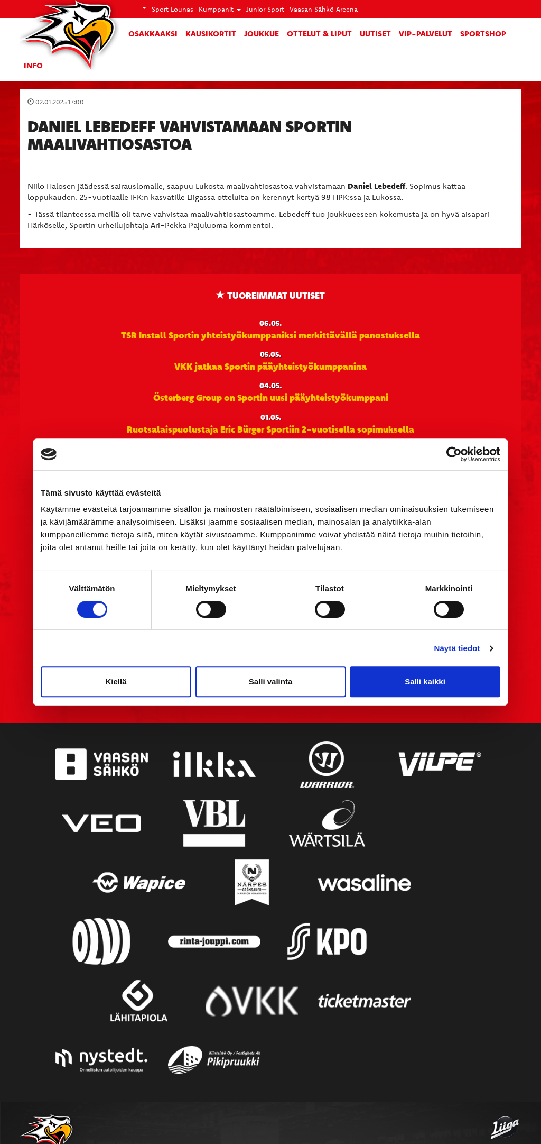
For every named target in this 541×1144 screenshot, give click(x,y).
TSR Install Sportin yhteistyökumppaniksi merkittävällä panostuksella (270, 335)
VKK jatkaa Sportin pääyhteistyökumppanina (270, 366)
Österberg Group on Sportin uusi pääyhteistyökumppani (270, 397)
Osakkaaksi (153, 33)
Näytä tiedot (457, 648)
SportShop (483, 33)
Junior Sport (265, 9)
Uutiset (375, 33)
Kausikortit (210, 33)
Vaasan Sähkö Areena (324, 9)
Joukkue (261, 33)
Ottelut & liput (319, 33)
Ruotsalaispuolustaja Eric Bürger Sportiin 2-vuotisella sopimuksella (270, 429)
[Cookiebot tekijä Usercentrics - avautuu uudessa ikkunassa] (454, 454)
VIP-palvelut (425, 33)
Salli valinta (271, 681)
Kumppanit (220, 9)
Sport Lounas (172, 9)
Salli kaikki (425, 681)
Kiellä (115, 681)
